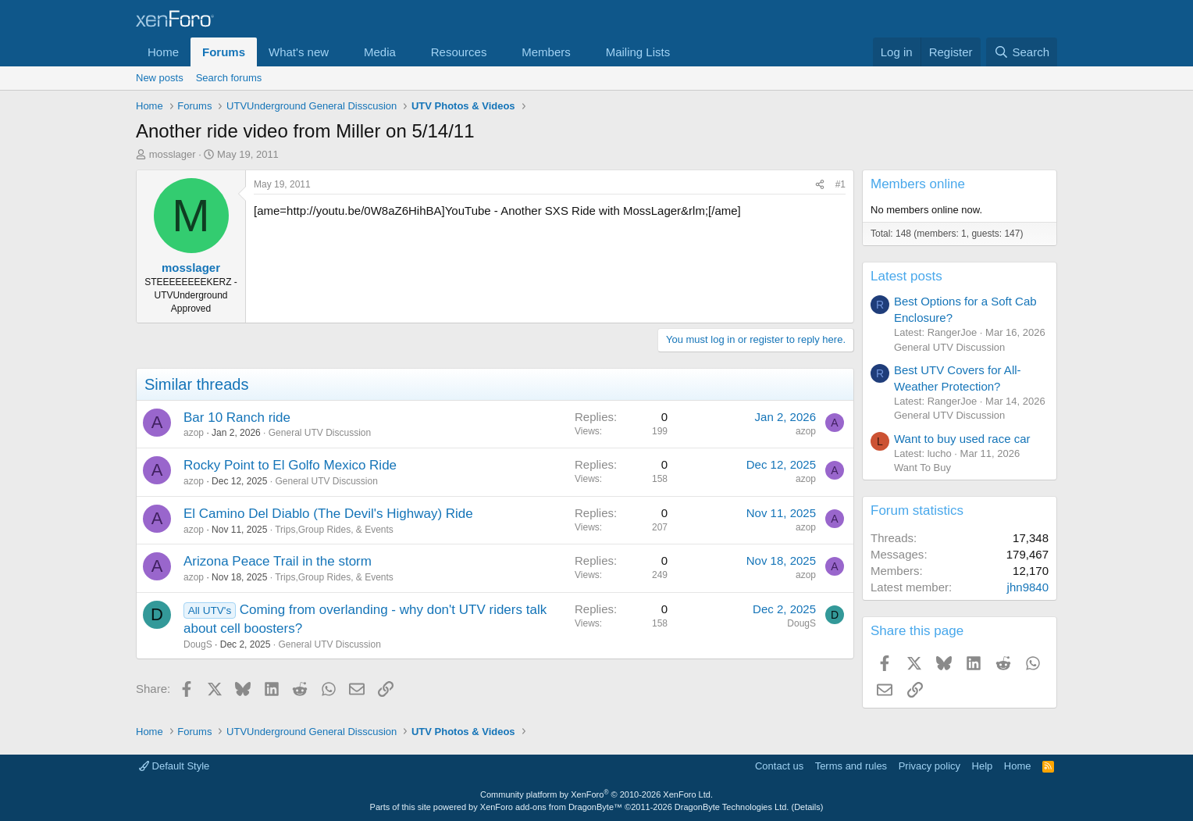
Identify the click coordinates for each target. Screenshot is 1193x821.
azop (193, 432)
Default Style (174, 766)
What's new (299, 52)
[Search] (1021, 51)
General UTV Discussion (320, 432)
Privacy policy (929, 766)
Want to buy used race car (962, 438)
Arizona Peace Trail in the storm (277, 561)
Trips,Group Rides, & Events (334, 529)
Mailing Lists (638, 52)
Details (807, 807)
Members (546, 52)
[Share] (820, 185)
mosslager (172, 154)
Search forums (229, 78)
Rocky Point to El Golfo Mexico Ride (290, 465)
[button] (341, 51)
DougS (197, 644)
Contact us (779, 766)
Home (163, 52)
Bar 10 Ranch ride (236, 417)
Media (380, 52)
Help (982, 766)
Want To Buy (922, 467)
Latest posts (906, 276)
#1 (840, 184)
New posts (159, 78)
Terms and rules (851, 766)
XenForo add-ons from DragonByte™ (551, 807)
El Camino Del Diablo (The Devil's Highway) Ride (328, 513)
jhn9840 (1028, 587)
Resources (459, 52)
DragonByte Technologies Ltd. (732, 807)
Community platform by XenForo (596, 794)
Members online (918, 184)
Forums (223, 52)
